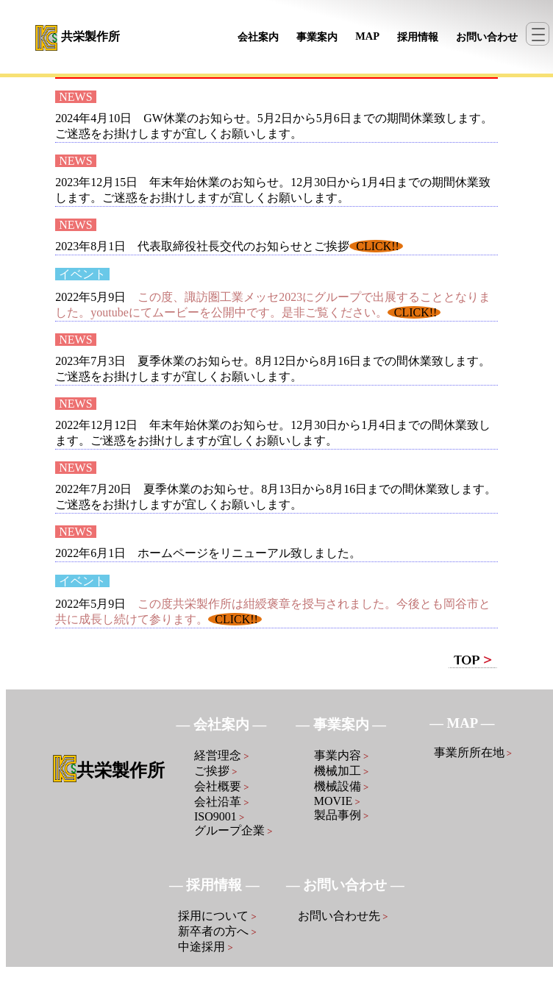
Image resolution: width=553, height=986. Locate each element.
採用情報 (417, 37)
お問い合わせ (487, 37)
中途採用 (205, 946)
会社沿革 (221, 801)
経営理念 (221, 755)
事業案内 (317, 37)
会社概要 (221, 786)
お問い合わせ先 (343, 915)
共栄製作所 (90, 36)
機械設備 (341, 786)
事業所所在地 (473, 752)
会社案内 (258, 37)
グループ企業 (233, 830)
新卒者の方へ (217, 931)
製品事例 (341, 815)
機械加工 (341, 771)
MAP (367, 36)
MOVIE (337, 801)
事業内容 (341, 755)
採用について (217, 915)
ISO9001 (219, 816)
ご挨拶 (216, 771)
